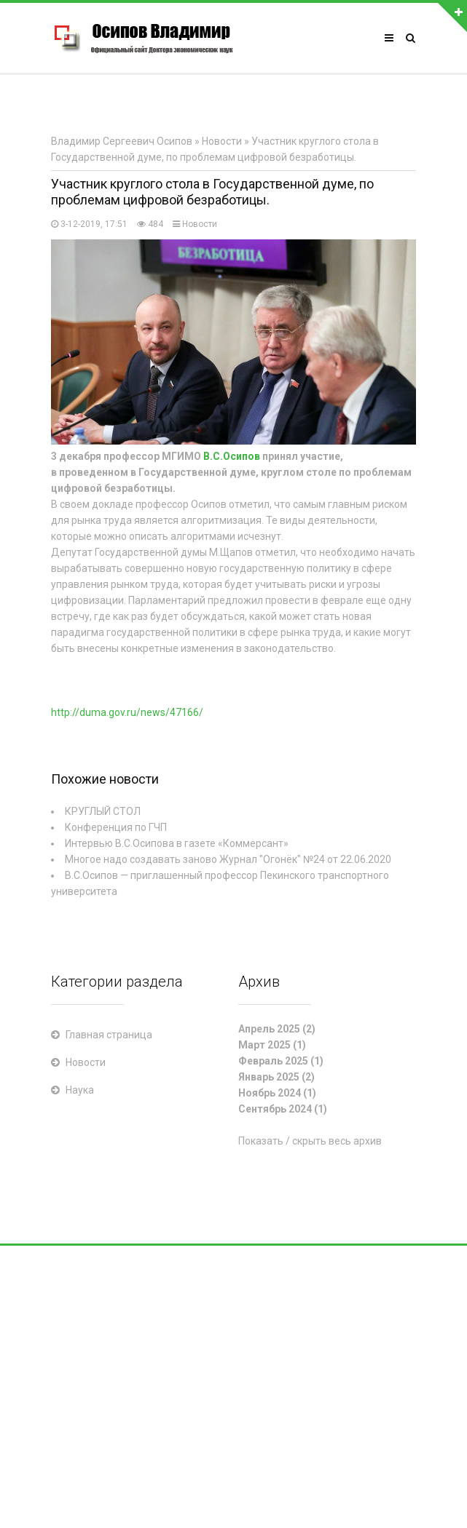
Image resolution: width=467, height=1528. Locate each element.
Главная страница (109, 1034)
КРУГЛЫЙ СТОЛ (103, 811)
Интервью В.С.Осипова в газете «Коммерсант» (177, 843)
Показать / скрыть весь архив (310, 1141)
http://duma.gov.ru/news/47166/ (127, 712)
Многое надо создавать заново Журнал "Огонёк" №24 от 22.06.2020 (228, 859)
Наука (80, 1090)
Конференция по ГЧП (116, 827)
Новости (199, 224)
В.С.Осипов (231, 456)
